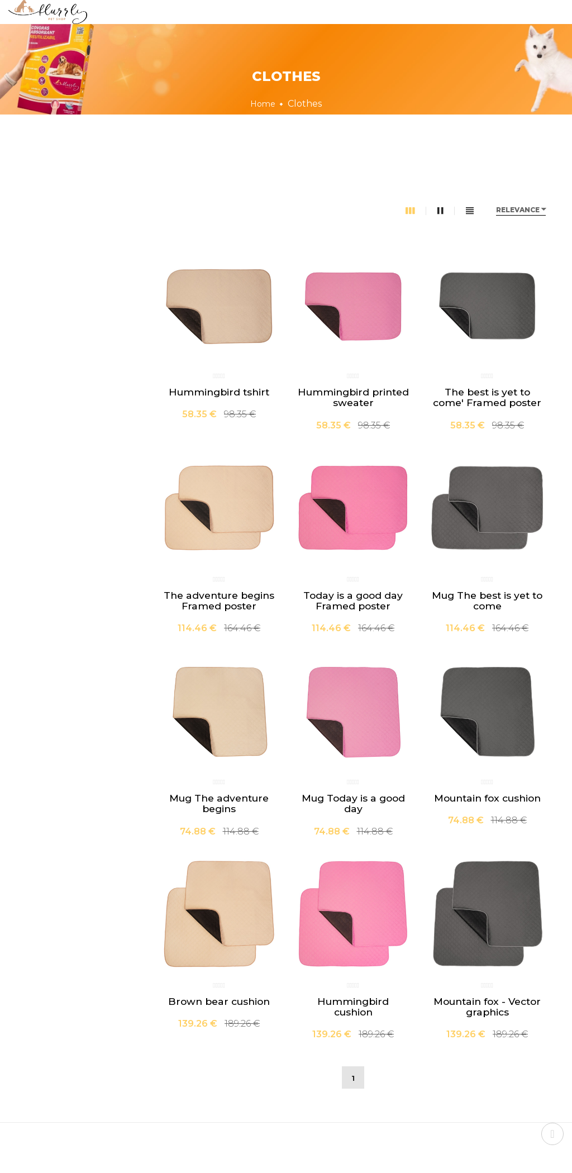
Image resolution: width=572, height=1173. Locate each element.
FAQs (341, 26)
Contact (401, 26)
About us (279, 26)
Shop (217, 26)
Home (163, 26)
